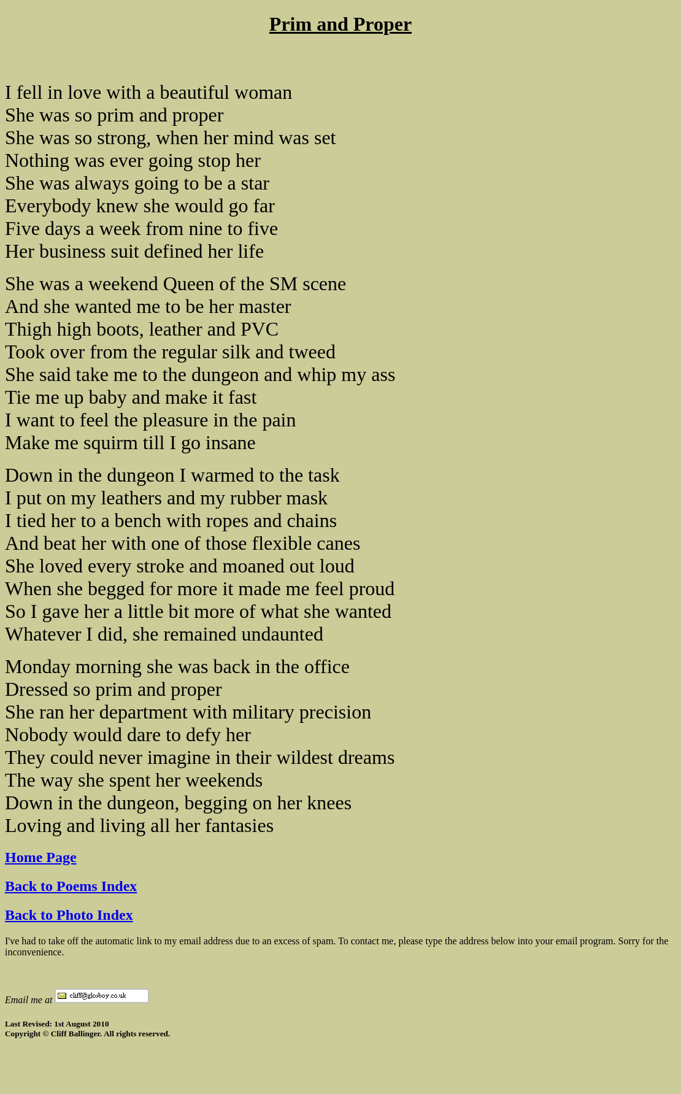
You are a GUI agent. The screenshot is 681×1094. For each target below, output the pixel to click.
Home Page (41, 857)
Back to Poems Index (71, 886)
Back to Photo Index (69, 915)
